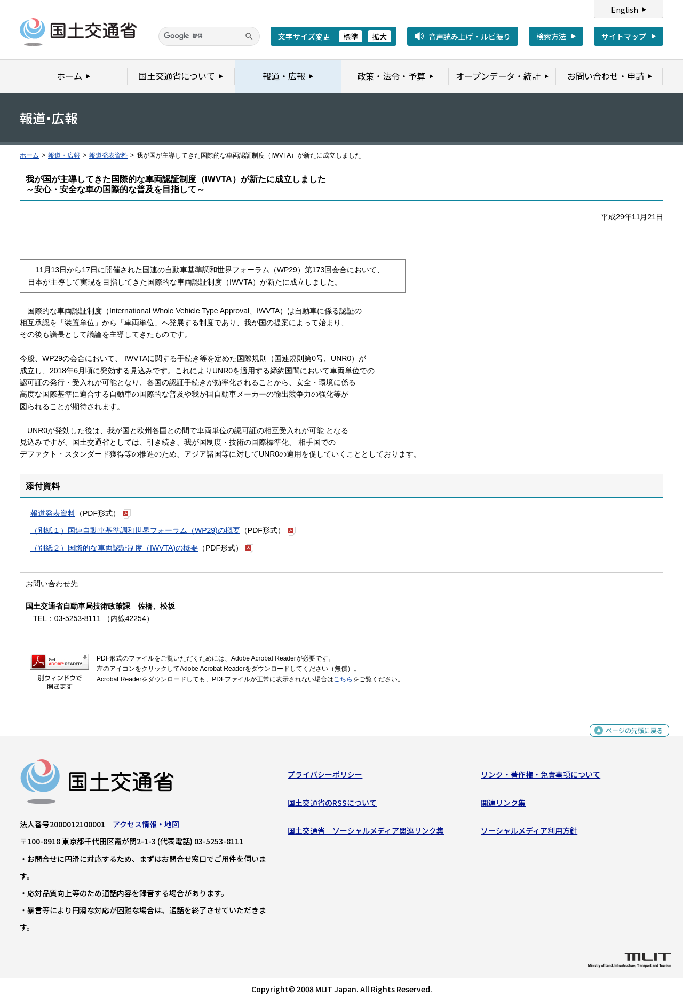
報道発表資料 (108, 155)
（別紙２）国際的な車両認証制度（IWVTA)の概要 (114, 548)
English (624, 9)
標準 (350, 36)
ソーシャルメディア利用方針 (529, 833)
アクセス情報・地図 (146, 826)
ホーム (29, 155)
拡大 (379, 36)
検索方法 (551, 36)
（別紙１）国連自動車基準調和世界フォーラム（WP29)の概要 (135, 530)
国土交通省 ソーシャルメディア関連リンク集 (366, 833)
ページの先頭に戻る (630, 739)
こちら (343, 679)
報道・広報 (64, 155)
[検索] (209, 36)
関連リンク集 (503, 804)
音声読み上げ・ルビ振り (469, 36)
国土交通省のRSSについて (332, 804)
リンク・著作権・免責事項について (540, 777)
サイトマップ (623, 36)
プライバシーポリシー (325, 777)
